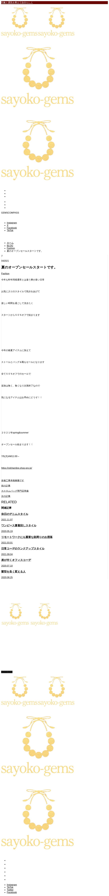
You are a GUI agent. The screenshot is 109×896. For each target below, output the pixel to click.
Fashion (5, 273)
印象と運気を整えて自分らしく (17, 2)
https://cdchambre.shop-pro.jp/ (16, 468)
